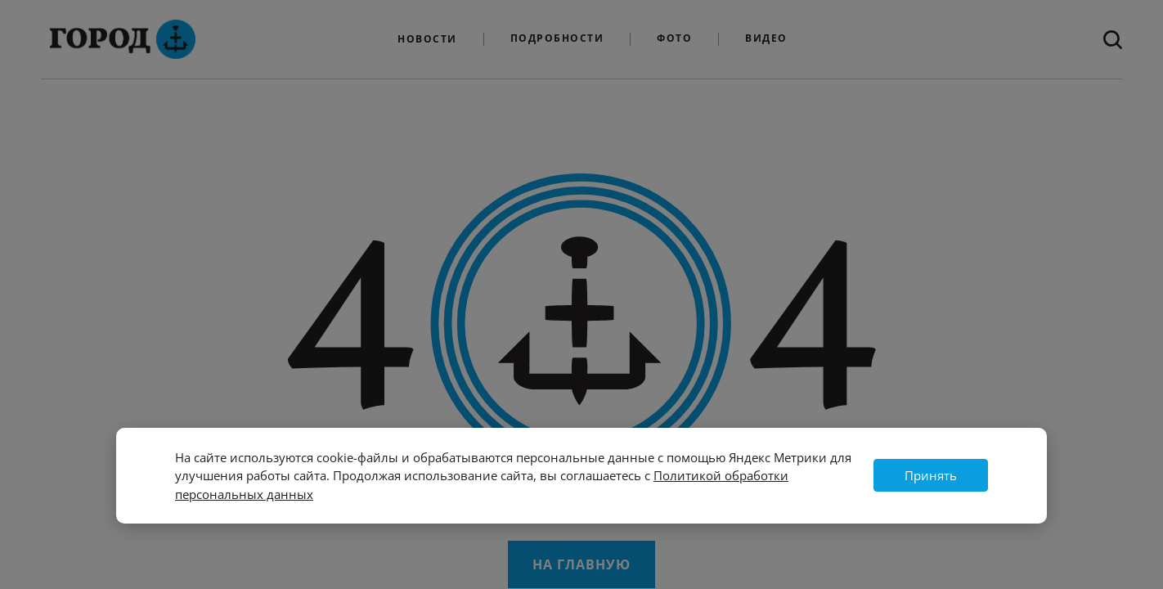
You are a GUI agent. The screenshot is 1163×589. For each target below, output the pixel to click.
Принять (931, 475)
